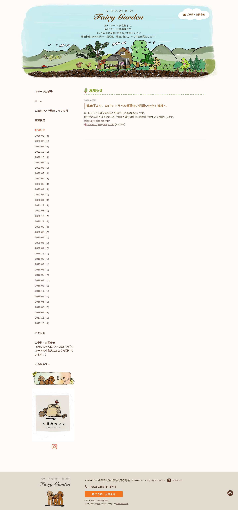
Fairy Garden (97, 500)
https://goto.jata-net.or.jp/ (97, 121)
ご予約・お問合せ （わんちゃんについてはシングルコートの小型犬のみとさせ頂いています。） (54, 348)
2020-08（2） (42, 232)
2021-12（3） (42, 205)
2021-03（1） (42, 210)
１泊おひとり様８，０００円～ (53, 110)
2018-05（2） (42, 307)
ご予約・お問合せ (101, 494)
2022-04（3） (42, 189)
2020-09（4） (42, 226)
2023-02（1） (42, 141)
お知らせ (40, 129)
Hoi (98, 503)
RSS (107, 500)
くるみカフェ (42, 364)
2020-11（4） (42, 221)
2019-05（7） (42, 275)
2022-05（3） (42, 184)
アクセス (40, 333)
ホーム (38, 101)
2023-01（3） (42, 146)
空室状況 (53, 120)
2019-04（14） (43, 280)
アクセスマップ (155, 480)
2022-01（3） (42, 200)
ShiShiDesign (122, 503)
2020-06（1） (42, 243)
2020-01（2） (42, 248)
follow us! (174, 480)
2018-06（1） (42, 301)
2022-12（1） (42, 151)
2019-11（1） (42, 253)
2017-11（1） (42, 317)
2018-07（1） (42, 296)
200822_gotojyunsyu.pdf (101, 124)
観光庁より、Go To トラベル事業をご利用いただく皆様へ (127, 105)
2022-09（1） (42, 162)
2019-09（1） (42, 259)
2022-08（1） (42, 167)
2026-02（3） (42, 135)
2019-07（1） (42, 264)
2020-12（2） (42, 216)
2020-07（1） (42, 237)
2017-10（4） (42, 323)
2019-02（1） (42, 285)
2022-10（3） (42, 157)
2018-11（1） (42, 291)
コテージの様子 (44, 91)
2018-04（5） (42, 312)
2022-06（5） (42, 178)
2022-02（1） (42, 194)
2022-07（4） (42, 173)
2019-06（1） (42, 269)
